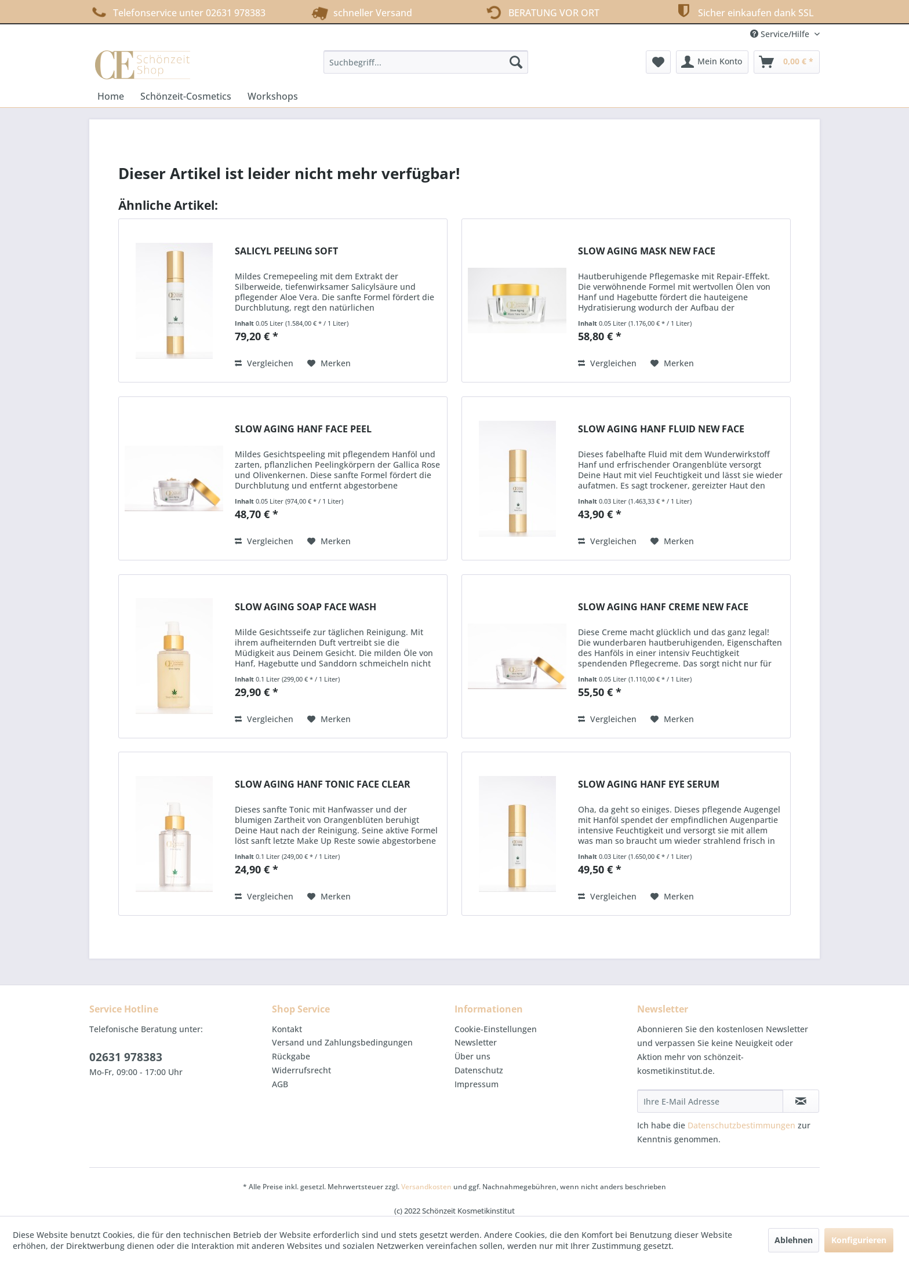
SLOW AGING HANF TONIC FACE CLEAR (322, 784)
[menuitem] (425, 62)
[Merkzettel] (658, 62)
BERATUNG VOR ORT (540, 11)
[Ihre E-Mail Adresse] (710, 1101)
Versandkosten (426, 1187)
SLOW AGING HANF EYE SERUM (648, 784)
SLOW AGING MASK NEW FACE (646, 251)
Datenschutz (478, 1070)
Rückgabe (291, 1056)
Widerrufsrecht (301, 1070)
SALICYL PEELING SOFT (286, 251)
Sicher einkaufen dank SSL (743, 11)
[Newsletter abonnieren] (801, 1101)
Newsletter (475, 1042)
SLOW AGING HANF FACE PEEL (303, 429)
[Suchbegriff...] (425, 62)
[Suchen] (516, 62)
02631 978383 (125, 1057)
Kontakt (287, 1028)
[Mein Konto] (712, 62)
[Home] (110, 96)
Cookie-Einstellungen (495, 1028)
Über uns (472, 1056)
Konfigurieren (858, 1239)
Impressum (476, 1084)
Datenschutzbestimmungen (741, 1125)
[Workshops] (272, 96)
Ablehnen (794, 1239)
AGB (280, 1084)
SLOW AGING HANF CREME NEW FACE (663, 607)
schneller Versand (360, 11)
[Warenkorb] (787, 62)
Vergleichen (264, 363)
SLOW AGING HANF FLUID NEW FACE (661, 429)
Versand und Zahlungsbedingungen (342, 1042)
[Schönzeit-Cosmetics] (185, 96)
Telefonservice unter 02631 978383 (177, 12)
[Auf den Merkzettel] (329, 363)
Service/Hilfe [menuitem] (781, 33)
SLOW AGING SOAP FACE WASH (305, 607)
